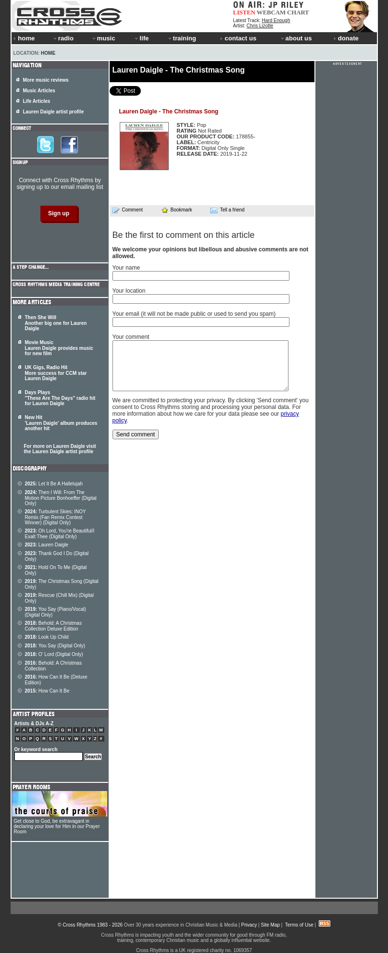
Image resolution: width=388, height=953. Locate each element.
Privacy (249, 925)
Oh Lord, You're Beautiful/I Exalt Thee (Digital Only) (60, 533)
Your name (126, 267)
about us (296, 38)
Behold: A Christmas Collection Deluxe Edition (53, 625)
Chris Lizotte (260, 25)
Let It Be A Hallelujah (54, 483)
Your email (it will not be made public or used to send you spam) (194, 313)
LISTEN (244, 12)
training (181, 38)
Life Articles (36, 101)
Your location (129, 290)
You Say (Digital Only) (55, 645)
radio (63, 38)
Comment (127, 210)
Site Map (270, 925)
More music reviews (46, 80)
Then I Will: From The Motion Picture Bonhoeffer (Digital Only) (61, 498)
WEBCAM (271, 12)
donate (346, 38)
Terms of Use (299, 925)
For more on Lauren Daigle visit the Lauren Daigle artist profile (60, 449)
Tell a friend (227, 210)
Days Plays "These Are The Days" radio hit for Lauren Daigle (60, 398)
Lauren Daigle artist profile (53, 111)
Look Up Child (47, 637)
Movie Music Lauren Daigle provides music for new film (59, 348)
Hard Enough (276, 20)
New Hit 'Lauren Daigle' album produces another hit (61, 423)
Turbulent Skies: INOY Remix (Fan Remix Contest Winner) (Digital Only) (55, 517)
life (141, 38)
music (103, 38)
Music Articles (39, 90)
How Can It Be (47, 690)
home (24, 38)
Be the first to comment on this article (184, 235)
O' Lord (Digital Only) (54, 654)
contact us (238, 38)
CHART (298, 12)
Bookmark (176, 210)
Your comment (131, 337)
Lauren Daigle (47, 544)
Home (48, 53)
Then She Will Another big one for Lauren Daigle (56, 323)
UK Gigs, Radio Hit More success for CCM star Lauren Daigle (56, 373)
